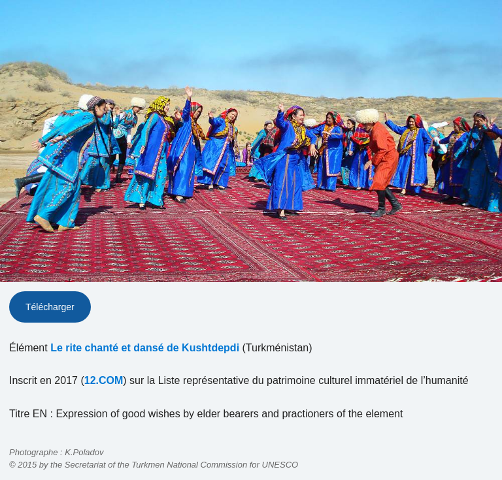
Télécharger (50, 307)
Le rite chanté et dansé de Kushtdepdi (144, 347)
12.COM (104, 380)
